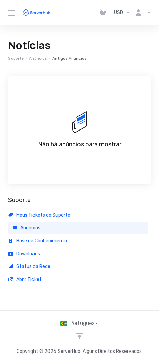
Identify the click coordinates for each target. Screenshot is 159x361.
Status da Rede (29, 266)
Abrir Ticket (25, 279)
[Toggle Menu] (10, 12)
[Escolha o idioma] (79, 323)
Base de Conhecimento (37, 241)
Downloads (24, 254)
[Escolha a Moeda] (122, 12)
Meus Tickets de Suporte (39, 215)
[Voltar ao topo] (79, 336)
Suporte (16, 58)
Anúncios (38, 58)
